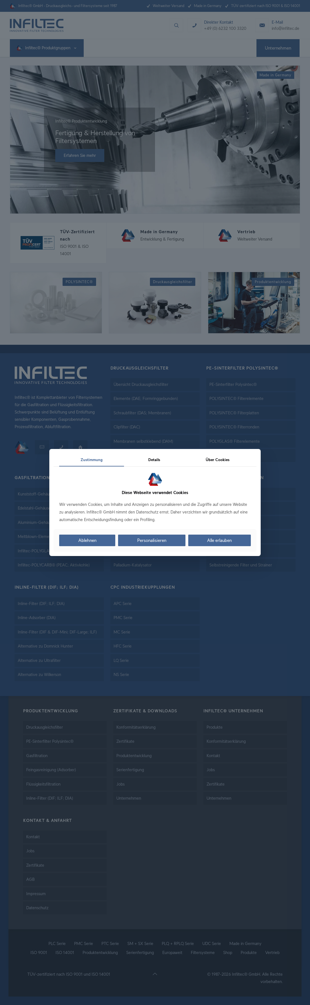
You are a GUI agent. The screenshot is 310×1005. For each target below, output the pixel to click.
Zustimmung (92, 459)
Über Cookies (217, 459)
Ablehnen (87, 540)
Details (154, 459)
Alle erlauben (219, 540)
